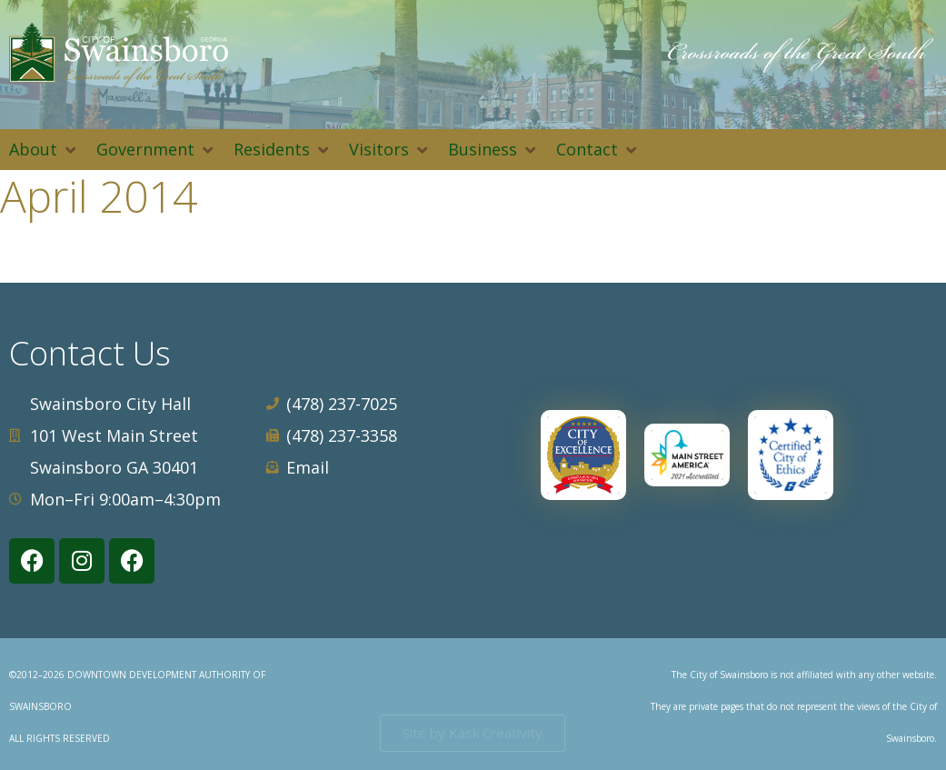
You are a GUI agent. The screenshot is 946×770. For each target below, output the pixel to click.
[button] (43, 149)
